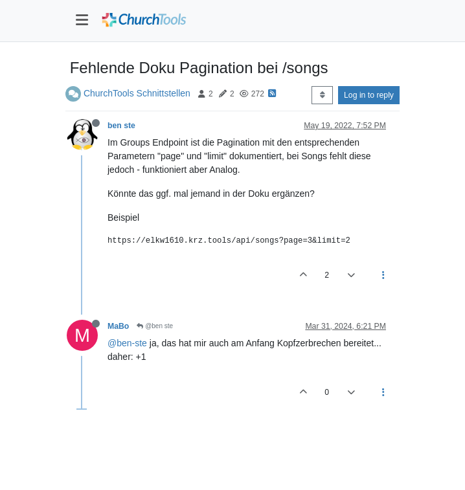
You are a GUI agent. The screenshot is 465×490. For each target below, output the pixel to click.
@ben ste (155, 325)
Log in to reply (369, 95)
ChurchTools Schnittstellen (137, 93)
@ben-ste (127, 343)
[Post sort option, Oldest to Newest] (322, 95)
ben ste (121, 125)
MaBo (118, 326)
